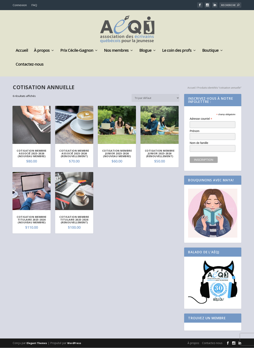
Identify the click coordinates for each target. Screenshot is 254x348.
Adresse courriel (201, 119)
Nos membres (116, 51)
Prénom (194, 131)
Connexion (20, 5)
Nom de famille (199, 143)
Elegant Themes (37, 343)
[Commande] (155, 98)
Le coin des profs (176, 51)
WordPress (74, 343)
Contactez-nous (29, 65)
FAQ (34, 5)
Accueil (22, 51)
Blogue (145, 51)
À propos (42, 51)
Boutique (210, 51)
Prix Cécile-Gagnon (76, 51)
